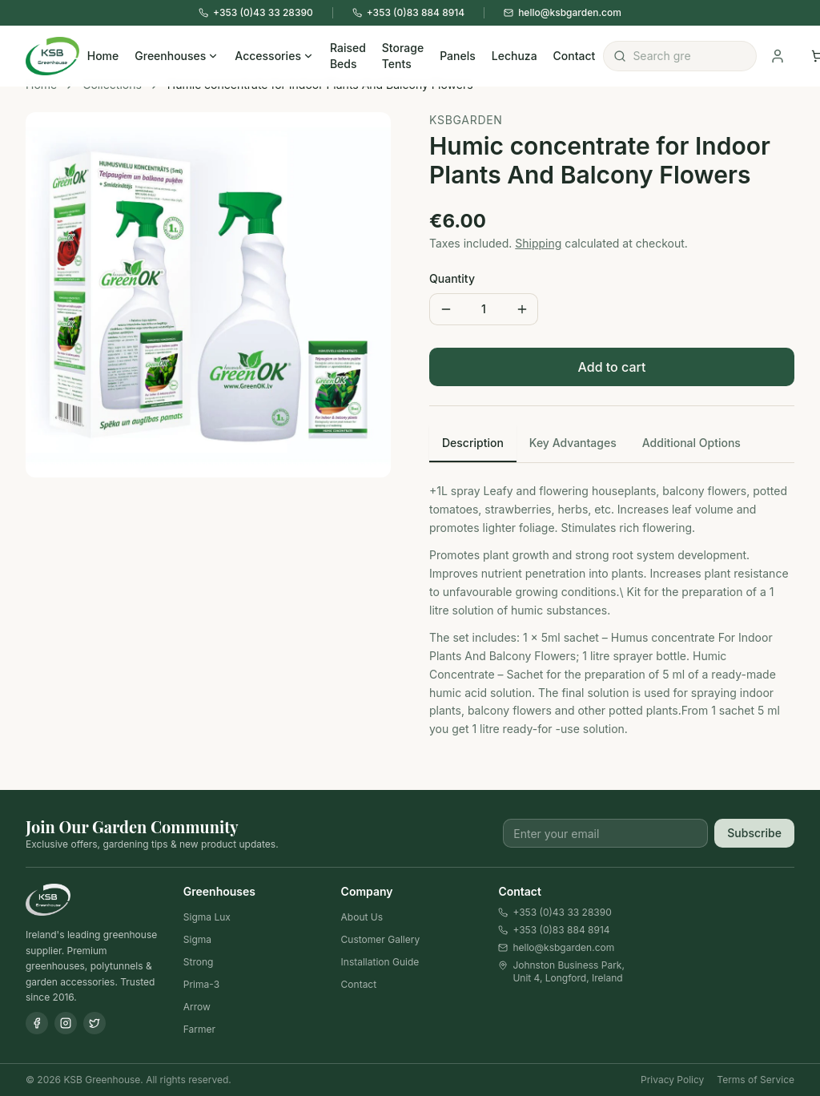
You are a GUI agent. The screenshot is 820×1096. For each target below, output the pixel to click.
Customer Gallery (380, 939)
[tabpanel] (611, 604)
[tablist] (611, 444)
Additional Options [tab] (691, 442)
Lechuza (514, 55)
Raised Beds (348, 56)
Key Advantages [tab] (573, 442)
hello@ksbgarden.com (556, 947)
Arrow (197, 1007)
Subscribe (754, 833)
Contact (574, 55)
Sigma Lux (207, 917)
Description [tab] (473, 442)
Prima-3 (201, 984)
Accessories (274, 55)
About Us (362, 917)
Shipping (538, 243)
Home (103, 55)
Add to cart (612, 367)
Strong (198, 962)
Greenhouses (177, 55)
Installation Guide (380, 962)
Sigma (197, 939)
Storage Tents (403, 56)
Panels (458, 55)
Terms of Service (755, 1080)
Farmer (199, 1029)
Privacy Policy (672, 1080)
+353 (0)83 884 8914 (553, 930)
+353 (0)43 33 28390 (554, 912)
